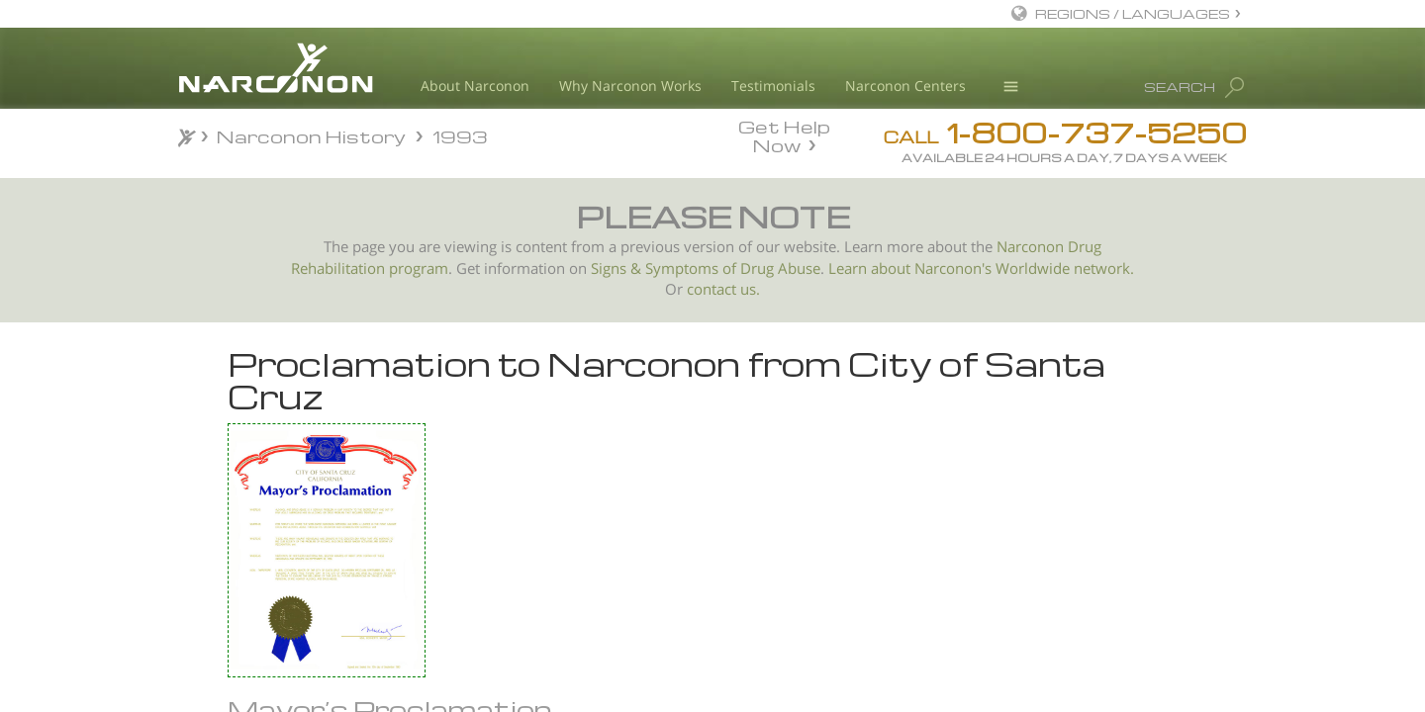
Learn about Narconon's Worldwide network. (981, 268)
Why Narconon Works (630, 85)
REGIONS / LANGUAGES (1132, 13)
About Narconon (475, 85)
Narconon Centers (905, 85)
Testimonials (773, 85)
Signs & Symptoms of (665, 268)
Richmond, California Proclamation (305, 520)
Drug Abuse (780, 268)
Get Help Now (784, 134)
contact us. (723, 289)
